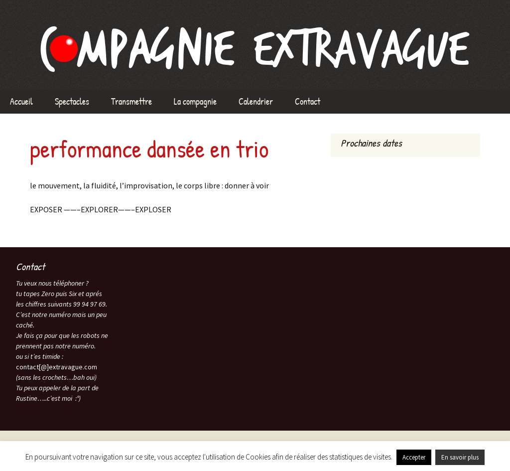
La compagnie (195, 101)
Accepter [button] (413, 457)
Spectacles (72, 101)
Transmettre (131, 101)
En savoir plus (460, 457)
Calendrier (256, 101)
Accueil (21, 101)
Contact (307, 101)
